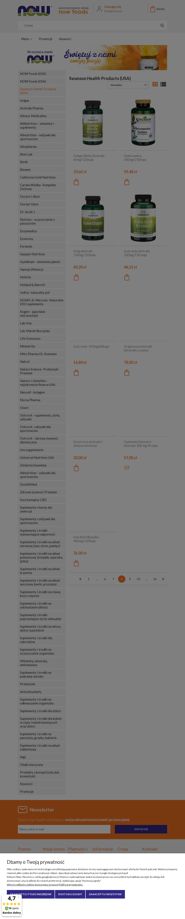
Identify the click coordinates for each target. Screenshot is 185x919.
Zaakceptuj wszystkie (105, 894)
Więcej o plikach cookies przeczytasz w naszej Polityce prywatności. (45, 884)
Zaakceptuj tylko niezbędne (30, 894)
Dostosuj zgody (70, 894)
